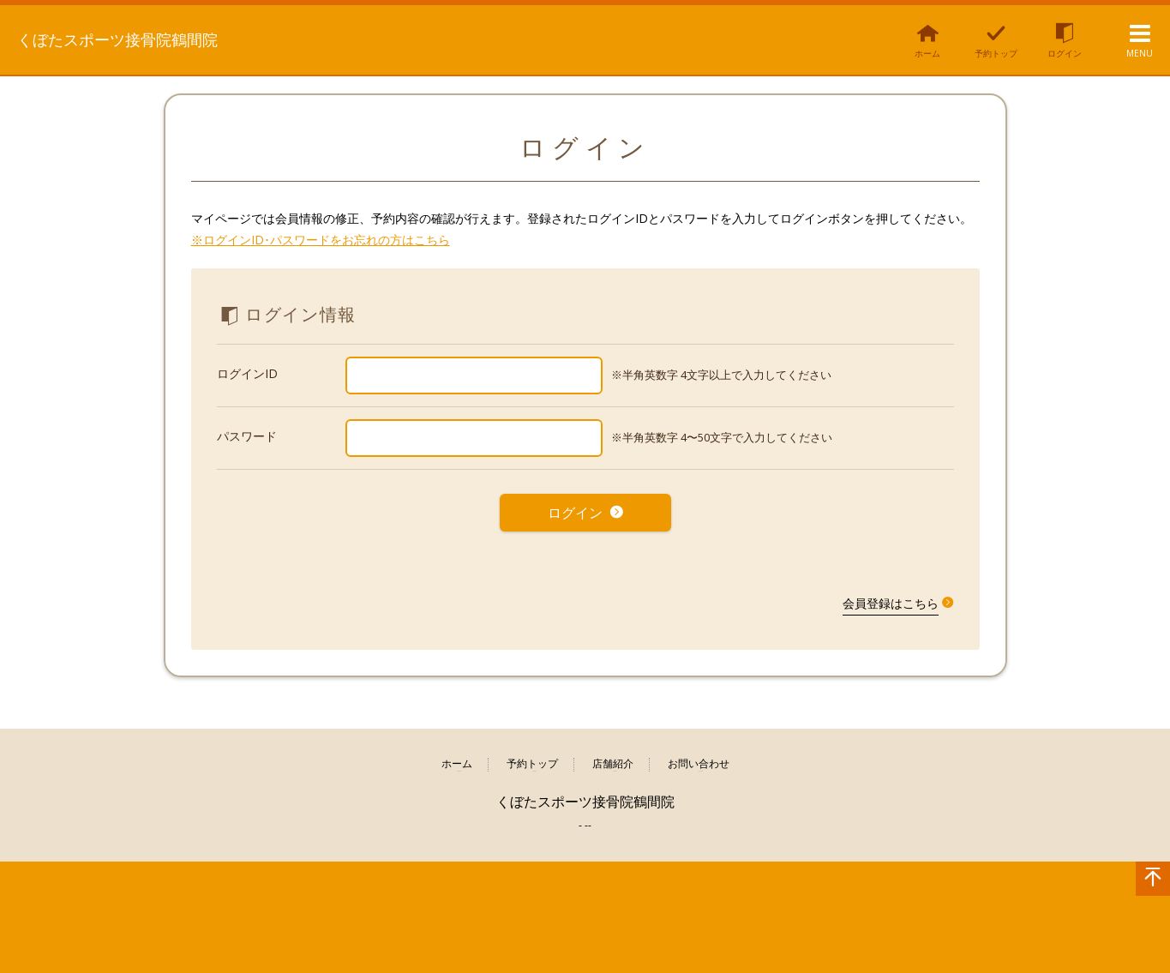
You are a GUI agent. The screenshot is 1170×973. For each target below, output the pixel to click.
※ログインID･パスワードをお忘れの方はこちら (320, 239)
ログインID (247, 373)
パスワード (247, 436)
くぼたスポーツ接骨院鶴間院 (142, 38)
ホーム (456, 754)
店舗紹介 (612, 754)
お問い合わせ (698, 754)
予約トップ (532, 754)
